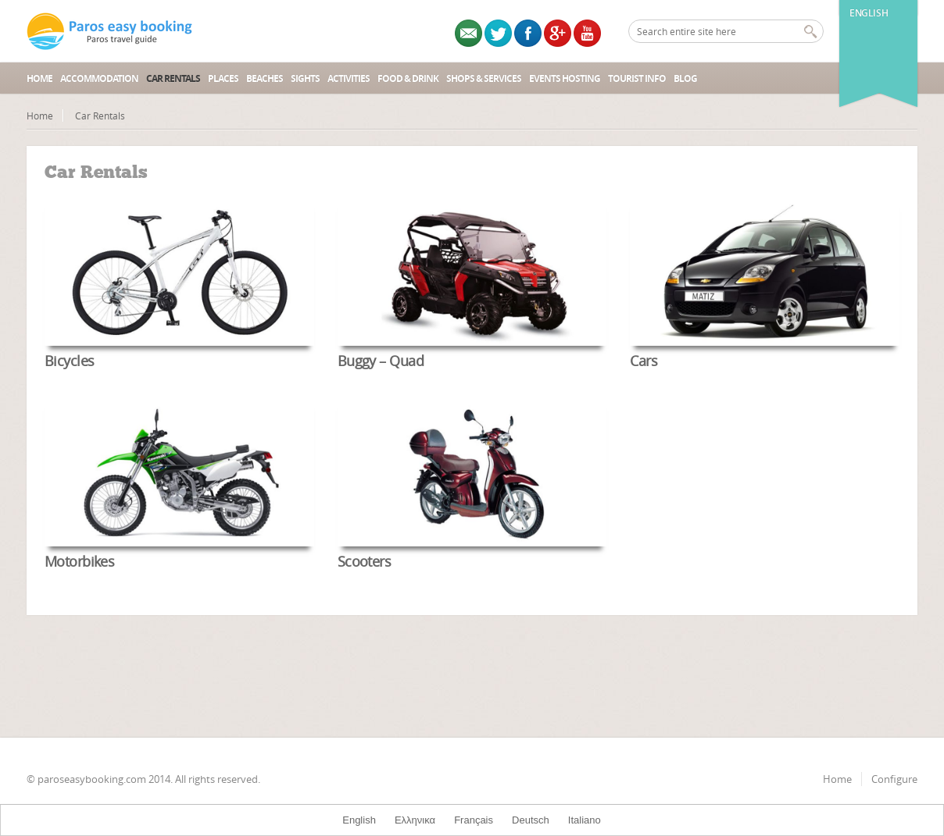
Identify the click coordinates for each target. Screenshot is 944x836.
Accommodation (99, 78)
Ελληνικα (415, 820)
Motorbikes (80, 561)
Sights (305, 78)
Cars (643, 360)
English (868, 13)
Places (223, 78)
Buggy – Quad (381, 360)
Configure (894, 779)
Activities (348, 78)
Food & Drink (407, 78)
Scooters (365, 561)
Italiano (584, 820)
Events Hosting (564, 78)
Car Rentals (173, 78)
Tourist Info (637, 78)
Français (473, 820)
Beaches (264, 78)
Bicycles (70, 360)
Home (39, 78)
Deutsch (530, 820)
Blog (685, 78)
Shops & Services (483, 78)
